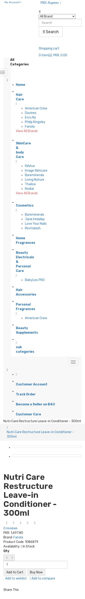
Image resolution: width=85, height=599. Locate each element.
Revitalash (33, 228)
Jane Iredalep (35, 219)
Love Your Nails (36, 224)
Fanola (30, 126)
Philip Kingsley (35, 122)
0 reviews (10, 528)
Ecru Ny (30, 117)
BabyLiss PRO (35, 280)
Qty (6, 551)
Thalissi (30, 184)
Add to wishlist (15, 578)
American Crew (36, 108)
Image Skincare (36, 171)
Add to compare (42, 578)
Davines (30, 113)
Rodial (29, 189)
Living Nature (34, 180)
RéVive (30, 166)
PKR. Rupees (51, 3)
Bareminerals (34, 175)
